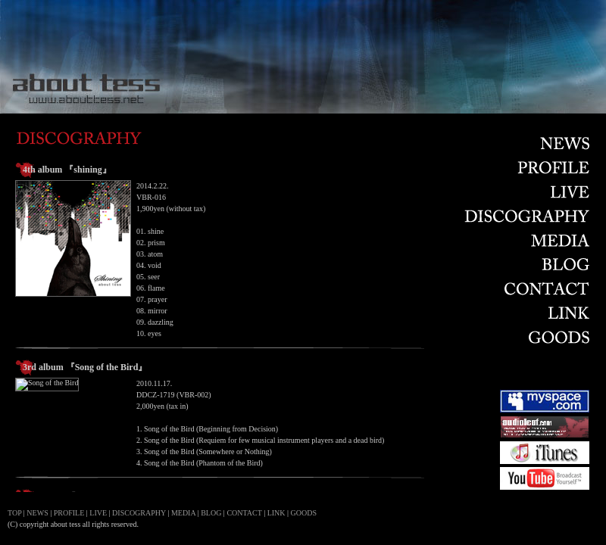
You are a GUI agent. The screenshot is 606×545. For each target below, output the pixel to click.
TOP (14, 513)
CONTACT (243, 513)
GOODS (304, 513)
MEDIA (183, 513)
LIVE (98, 513)
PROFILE (69, 513)
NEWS (37, 513)
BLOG (211, 513)
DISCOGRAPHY (139, 513)
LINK (276, 513)
